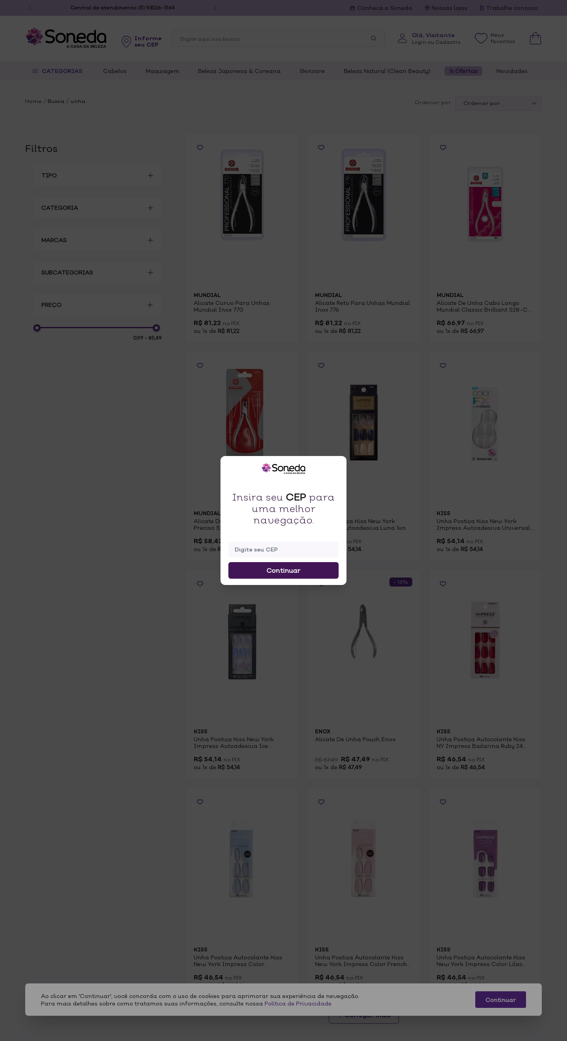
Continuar (283, 570)
